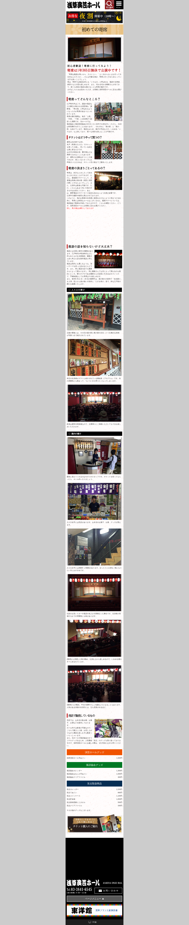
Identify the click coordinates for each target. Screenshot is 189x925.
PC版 (94, 922)
